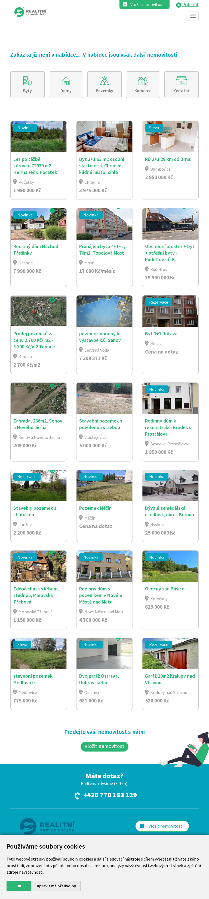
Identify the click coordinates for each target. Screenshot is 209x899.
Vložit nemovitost (147, 4)
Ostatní (181, 90)
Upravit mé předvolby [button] (56, 885)
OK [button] (18, 885)
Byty (27, 90)
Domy (66, 90)
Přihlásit (190, 4)
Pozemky (104, 90)
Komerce (143, 90)
